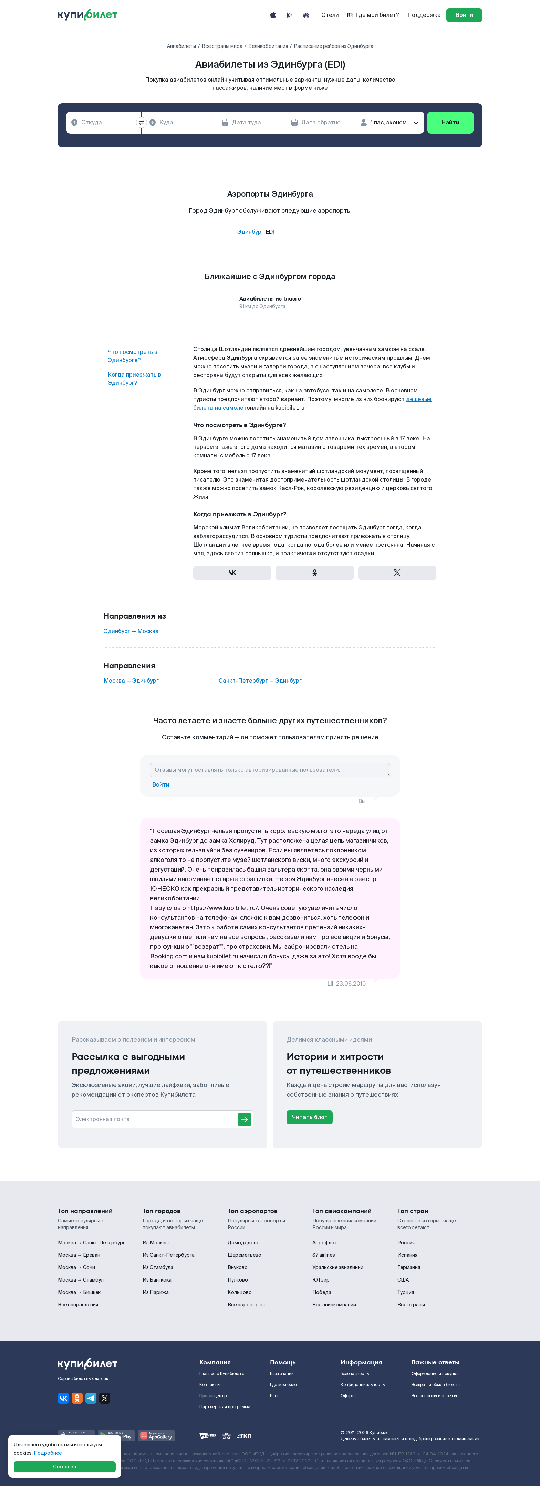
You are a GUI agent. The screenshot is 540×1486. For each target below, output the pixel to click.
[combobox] (103, 123)
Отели (330, 15)
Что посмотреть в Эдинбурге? (132, 356)
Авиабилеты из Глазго (270, 299)
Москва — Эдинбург (131, 680)
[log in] (464, 15)
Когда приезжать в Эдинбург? (134, 379)
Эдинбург (250, 231)
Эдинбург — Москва (131, 631)
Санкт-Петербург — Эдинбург (260, 680)
